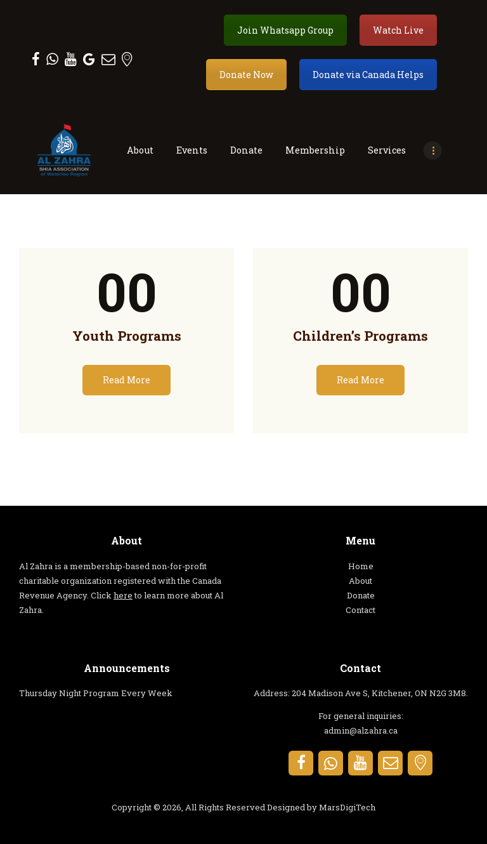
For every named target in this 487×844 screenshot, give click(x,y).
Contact (360, 610)
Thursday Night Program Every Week (95, 693)
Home (360, 566)
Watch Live (398, 30)
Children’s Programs (360, 336)
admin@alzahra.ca (361, 730)
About (360, 580)
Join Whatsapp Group (285, 30)
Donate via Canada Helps (368, 75)
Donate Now (246, 75)
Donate (361, 595)
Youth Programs (126, 336)
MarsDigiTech (347, 807)
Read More (126, 380)
